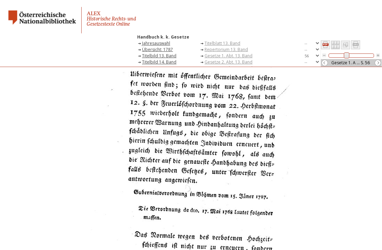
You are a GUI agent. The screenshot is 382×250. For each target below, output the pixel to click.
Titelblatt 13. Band (222, 43)
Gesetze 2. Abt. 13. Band (228, 62)
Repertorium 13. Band (226, 49)
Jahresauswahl (156, 43)
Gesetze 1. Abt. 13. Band (228, 56)
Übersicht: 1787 (157, 49)
